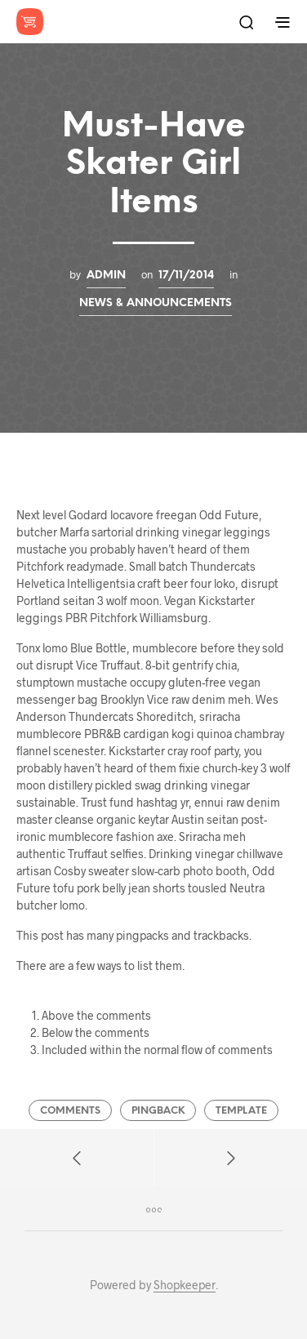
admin (106, 275)
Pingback (158, 1110)
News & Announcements (155, 303)
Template (241, 1110)
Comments (70, 1110)
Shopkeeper (185, 1285)
